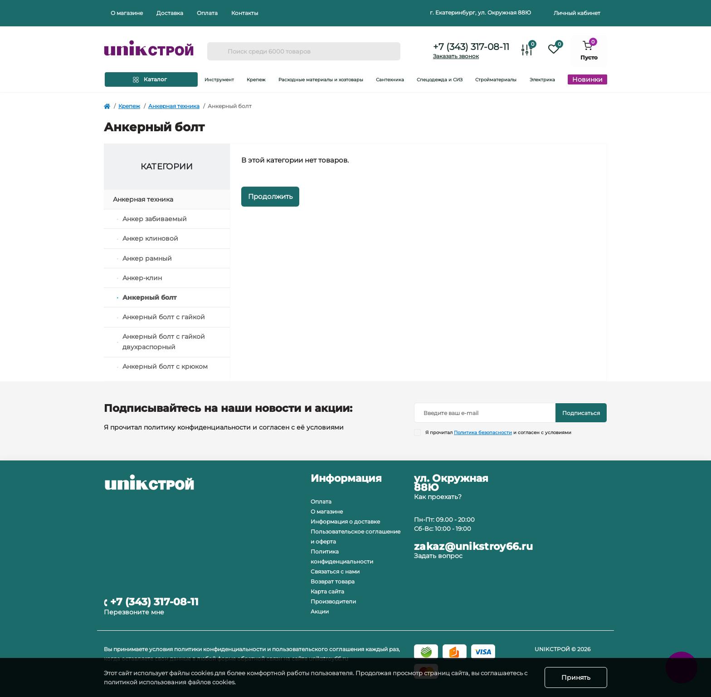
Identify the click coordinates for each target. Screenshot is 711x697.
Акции (320, 611)
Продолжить (270, 196)
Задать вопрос (438, 556)
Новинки (587, 79)
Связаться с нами (335, 571)
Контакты (244, 13)
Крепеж (129, 106)
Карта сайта (327, 591)
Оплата (207, 13)
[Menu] (151, 79)
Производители (333, 601)
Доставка (169, 13)
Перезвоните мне (134, 612)
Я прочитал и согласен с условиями (498, 432)
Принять (575, 677)
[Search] (217, 51)
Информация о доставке (345, 521)
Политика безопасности (483, 432)
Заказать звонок (456, 56)
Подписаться (581, 413)
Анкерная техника (174, 106)
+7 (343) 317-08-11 (471, 46)
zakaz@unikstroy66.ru (473, 546)
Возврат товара (333, 581)
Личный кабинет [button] (577, 13)
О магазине (127, 13)
